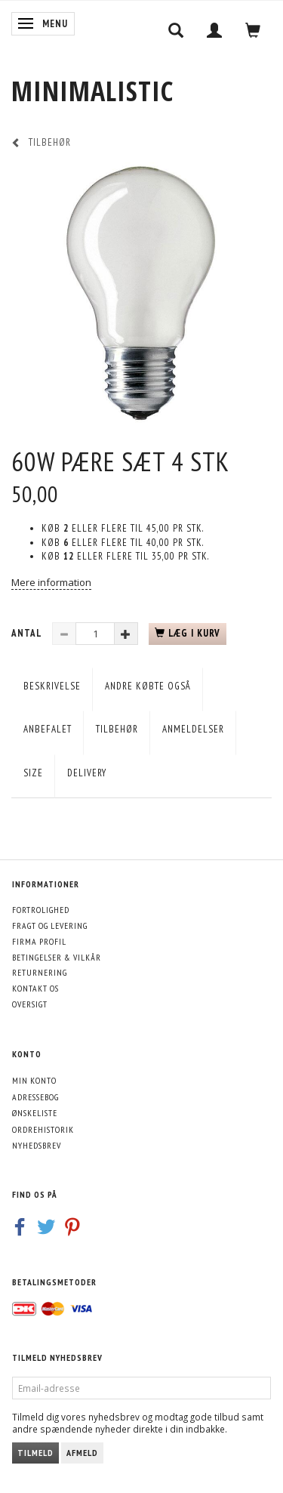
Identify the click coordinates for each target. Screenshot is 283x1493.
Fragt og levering (50, 925)
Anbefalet (47, 729)
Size (33, 773)
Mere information (51, 582)
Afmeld (82, 1452)
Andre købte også (148, 686)
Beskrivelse (52, 686)
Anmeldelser (193, 729)
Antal (28, 633)
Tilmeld (35, 1452)
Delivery (86, 773)
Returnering (39, 972)
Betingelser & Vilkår (56, 957)
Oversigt (30, 1004)
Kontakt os (35, 988)
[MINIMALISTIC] (92, 91)
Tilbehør (117, 729)
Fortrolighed (40, 909)
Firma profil (39, 941)
